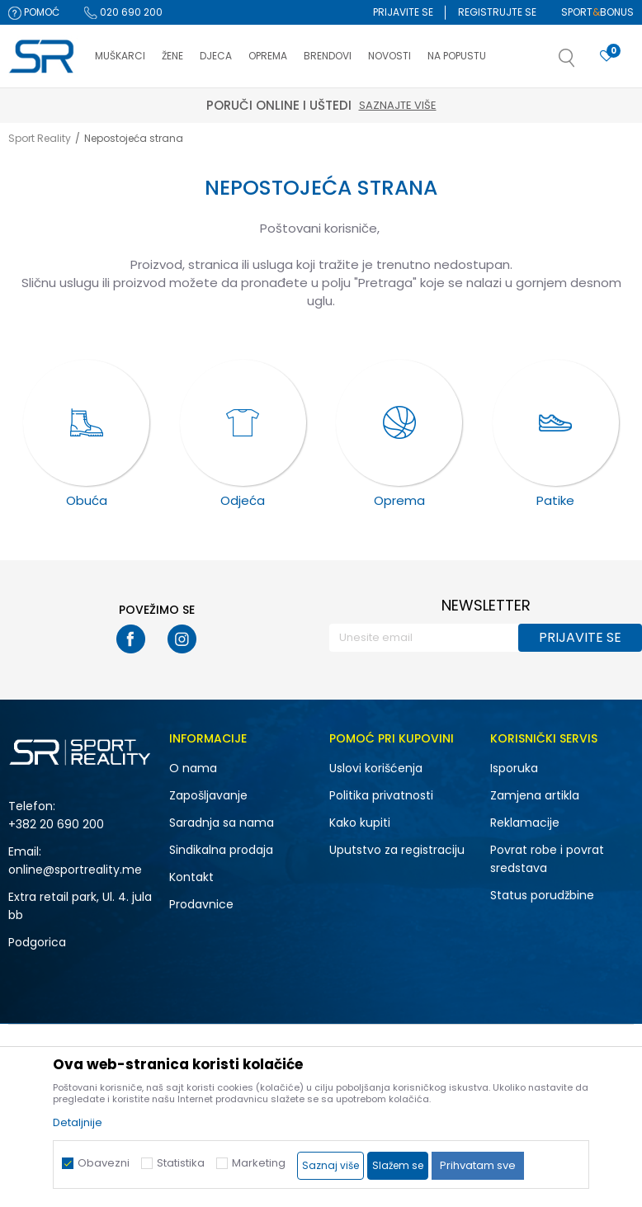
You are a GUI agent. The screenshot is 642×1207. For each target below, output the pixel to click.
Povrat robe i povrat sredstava (547, 859)
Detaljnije (77, 1122)
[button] (583, 63)
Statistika (181, 1163)
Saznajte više (398, 105)
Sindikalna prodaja (221, 850)
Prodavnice (201, 904)
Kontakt (191, 877)
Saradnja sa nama (221, 822)
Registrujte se (497, 12)
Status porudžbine (542, 895)
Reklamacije (524, 822)
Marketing (259, 1163)
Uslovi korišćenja (375, 768)
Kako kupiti (359, 822)
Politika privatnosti (381, 795)
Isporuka (514, 768)
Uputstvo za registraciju (397, 850)
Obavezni (104, 1163)
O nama (193, 768)
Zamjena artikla (534, 795)
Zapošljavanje (208, 795)
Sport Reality (39, 138)
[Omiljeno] (606, 56)
